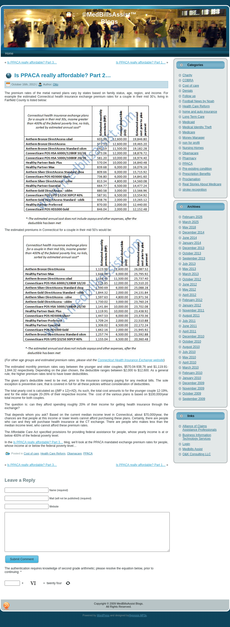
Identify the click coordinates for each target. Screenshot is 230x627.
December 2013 (193, 248)
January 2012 (191, 305)
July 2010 (188, 352)
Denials (187, 91)
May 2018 (189, 227)
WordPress (103, 623)
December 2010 (193, 336)
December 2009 (193, 383)
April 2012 (189, 295)
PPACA (88, 453)
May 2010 (189, 357)
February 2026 (192, 217)
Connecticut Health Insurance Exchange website (131, 360)
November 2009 (193, 388)
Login (186, 444)
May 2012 (189, 289)
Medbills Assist (192, 449)
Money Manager (193, 137)
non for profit (191, 143)
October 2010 (191, 341)
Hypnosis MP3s (137, 623)
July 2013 (188, 264)
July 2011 (188, 321)
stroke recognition (194, 189)
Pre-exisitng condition (197, 169)
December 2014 (193, 232)
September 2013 (193, 258)
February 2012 (192, 300)
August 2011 (191, 315)
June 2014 (189, 238)
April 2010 (189, 362)
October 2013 (191, 253)
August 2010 (191, 347)
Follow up (188, 96)
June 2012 (189, 284)
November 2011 (193, 310)
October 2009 (191, 393)
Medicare (188, 132)
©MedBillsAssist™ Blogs (109, 18)
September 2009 (193, 399)
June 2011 (189, 326)
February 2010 (192, 373)
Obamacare (74, 453)
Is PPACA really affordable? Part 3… (32, 62)
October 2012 (191, 279)
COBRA (187, 80)
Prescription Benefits (196, 174)
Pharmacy (189, 158)
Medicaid (188, 122)
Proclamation (191, 179)
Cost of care (31, 453)
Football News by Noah (198, 101)
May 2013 (189, 269)
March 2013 (190, 274)
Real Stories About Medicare (201, 184)
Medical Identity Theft (197, 127)
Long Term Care (193, 117)
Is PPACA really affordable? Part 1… (141, 62)
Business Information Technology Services (196, 436)
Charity (187, 75)
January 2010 (191, 378)
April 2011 (189, 331)
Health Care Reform (52, 453)
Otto (55, 84)
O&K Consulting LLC (196, 454)
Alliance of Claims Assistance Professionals (199, 428)
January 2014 (191, 243)
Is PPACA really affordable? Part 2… (62, 75)
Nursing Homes (193, 148)
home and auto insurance (199, 111)
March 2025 (190, 222)
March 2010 (190, 367)
